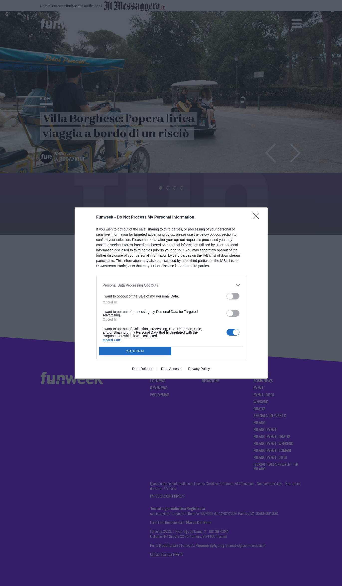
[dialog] (171, 293)
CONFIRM (135, 351)
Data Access (170, 369)
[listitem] (171, 285)
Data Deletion (142, 369)
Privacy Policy (199, 369)
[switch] (233, 296)
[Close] (257, 217)
